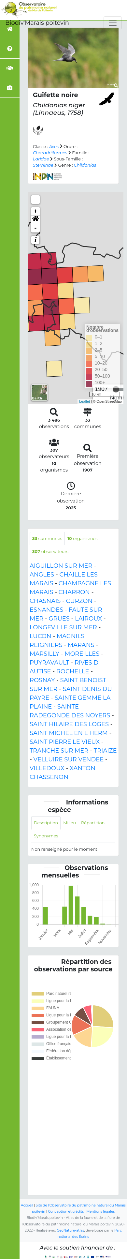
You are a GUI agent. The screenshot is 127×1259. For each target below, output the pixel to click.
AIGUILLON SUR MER (61, 565)
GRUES (59, 618)
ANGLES (42, 574)
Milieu (69, 822)
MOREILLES (81, 653)
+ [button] (35, 211)
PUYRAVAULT (49, 662)
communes (47, 538)
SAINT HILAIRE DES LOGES (69, 724)
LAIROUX (88, 618)
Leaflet (84, 401)
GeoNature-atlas (70, 1230)
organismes (82, 538)
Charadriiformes (50, 152)
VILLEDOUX (47, 768)
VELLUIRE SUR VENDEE (69, 759)
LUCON (40, 636)
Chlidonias (85, 165)
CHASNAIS (45, 601)
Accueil (27, 1205)
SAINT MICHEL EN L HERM (69, 733)
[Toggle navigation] (113, 22)
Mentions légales (101, 1211)
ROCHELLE (72, 671)
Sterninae (43, 165)
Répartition (93, 822)
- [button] (35, 228)
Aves (54, 146)
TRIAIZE (105, 750)
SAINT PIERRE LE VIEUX (65, 741)
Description (46, 822)
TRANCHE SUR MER (59, 750)
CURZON (79, 601)
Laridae (41, 159)
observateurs (50, 551)
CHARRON (74, 592)
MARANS (81, 645)
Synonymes (46, 835)
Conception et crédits (66, 1211)
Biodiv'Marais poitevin (37, 22)
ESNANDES (46, 609)
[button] (35, 220)
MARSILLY (44, 653)
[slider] (116, 389)
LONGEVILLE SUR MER (63, 627)
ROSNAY (42, 680)
